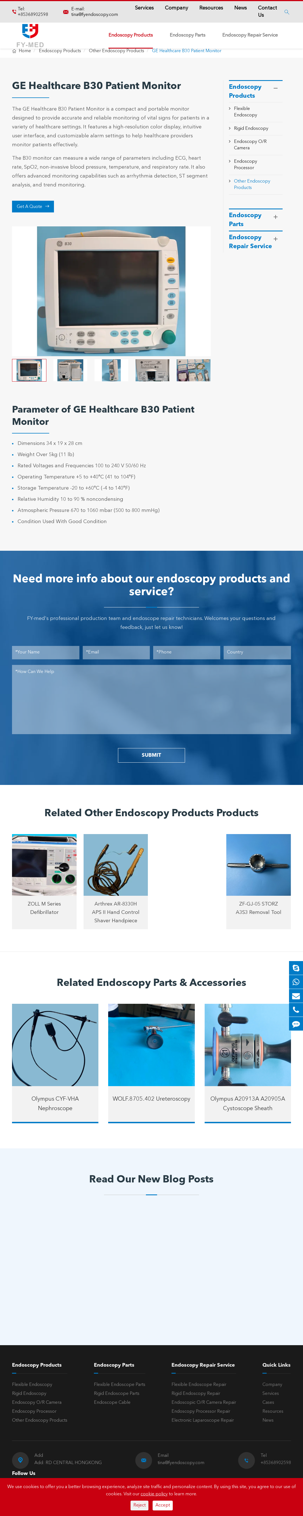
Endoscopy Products (130, 35)
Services (144, 8)
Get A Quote (33, 206)
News (240, 8)
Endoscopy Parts (187, 35)
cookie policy (154, 1494)
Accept (162, 1505)
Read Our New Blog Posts (151, 1180)
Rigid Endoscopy (251, 128)
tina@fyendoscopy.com (94, 15)
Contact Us (267, 12)
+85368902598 (33, 15)
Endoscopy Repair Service (250, 35)
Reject (139, 1505)
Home (25, 51)
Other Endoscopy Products (116, 51)
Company (176, 8)
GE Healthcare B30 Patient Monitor (186, 51)
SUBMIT (151, 755)
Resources (211, 8)
